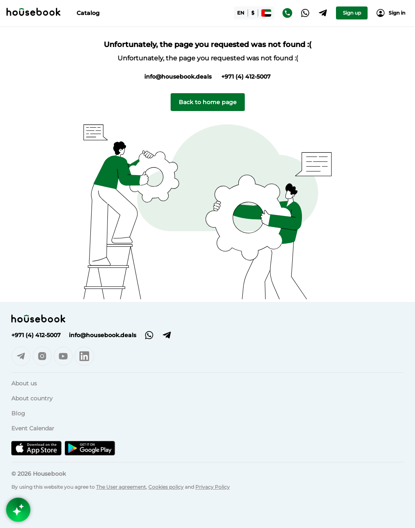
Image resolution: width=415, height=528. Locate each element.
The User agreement (121, 487)
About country (32, 398)
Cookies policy (166, 487)
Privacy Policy (212, 487)
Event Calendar (32, 428)
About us (24, 383)
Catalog (88, 13)
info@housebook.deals (178, 76)
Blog (18, 413)
